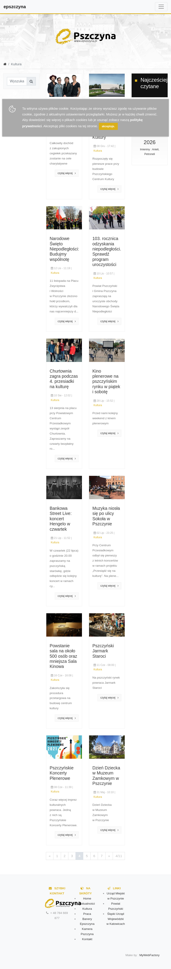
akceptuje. (108, 126)
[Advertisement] (39, 147)
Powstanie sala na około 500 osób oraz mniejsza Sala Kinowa (63, 656)
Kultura (98, 150)
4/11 (119, 856)
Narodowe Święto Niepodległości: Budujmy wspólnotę (64, 249)
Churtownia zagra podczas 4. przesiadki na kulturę (64, 379)
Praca (87, 913)
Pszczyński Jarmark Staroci (103, 651)
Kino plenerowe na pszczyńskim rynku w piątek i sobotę (106, 381)
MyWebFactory (149, 955)
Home (87, 898)
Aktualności (87, 903)
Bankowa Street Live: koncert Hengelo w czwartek (61, 519)
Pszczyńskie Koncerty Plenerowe (61, 773)
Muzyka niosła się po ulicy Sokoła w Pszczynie (106, 516)
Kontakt (87, 939)
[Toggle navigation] (161, 6)
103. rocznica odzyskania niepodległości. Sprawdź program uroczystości (106, 251)
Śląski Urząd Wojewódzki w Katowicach (115, 919)
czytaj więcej (67, 173)
